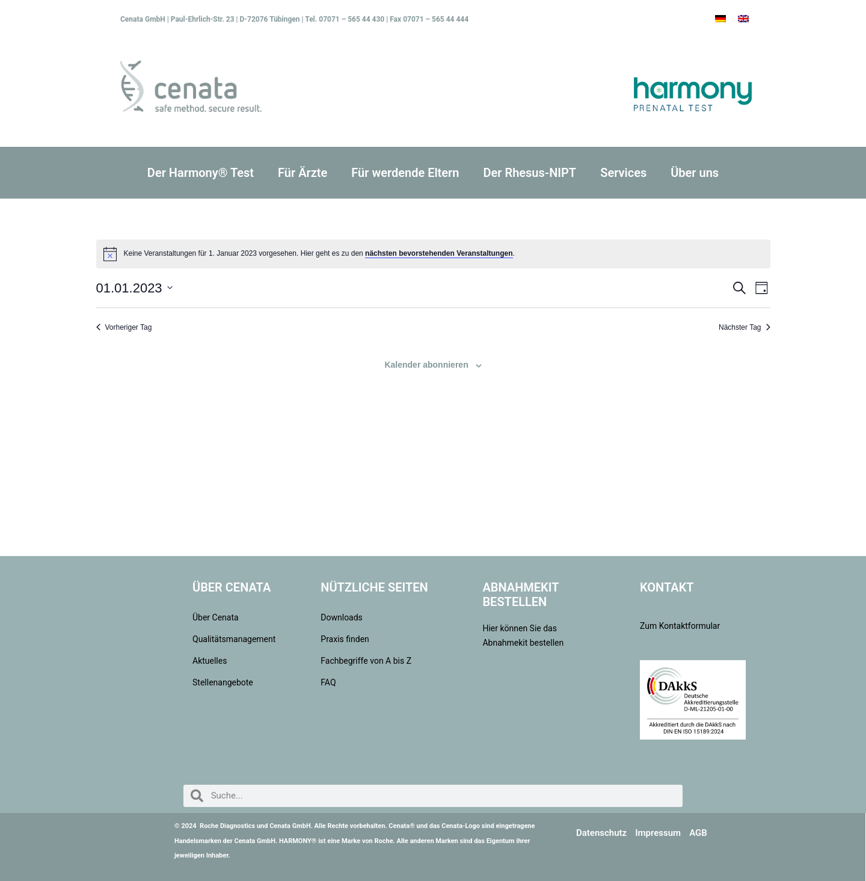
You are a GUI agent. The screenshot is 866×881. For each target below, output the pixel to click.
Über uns (695, 172)
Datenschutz (601, 832)
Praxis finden (345, 639)
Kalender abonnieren (426, 364)
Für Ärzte (302, 172)
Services (623, 172)
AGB (698, 832)
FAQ (328, 682)
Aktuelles (209, 661)
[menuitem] (720, 18)
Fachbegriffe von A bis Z (366, 661)
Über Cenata (215, 617)
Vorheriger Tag (124, 327)
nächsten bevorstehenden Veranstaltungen (438, 253)
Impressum (658, 832)
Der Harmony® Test (200, 172)
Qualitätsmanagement (232, 639)
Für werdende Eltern (405, 172)
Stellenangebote (222, 682)
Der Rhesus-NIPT (529, 172)
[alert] (433, 254)
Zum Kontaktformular (680, 626)
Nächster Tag (744, 327)
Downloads (342, 617)
